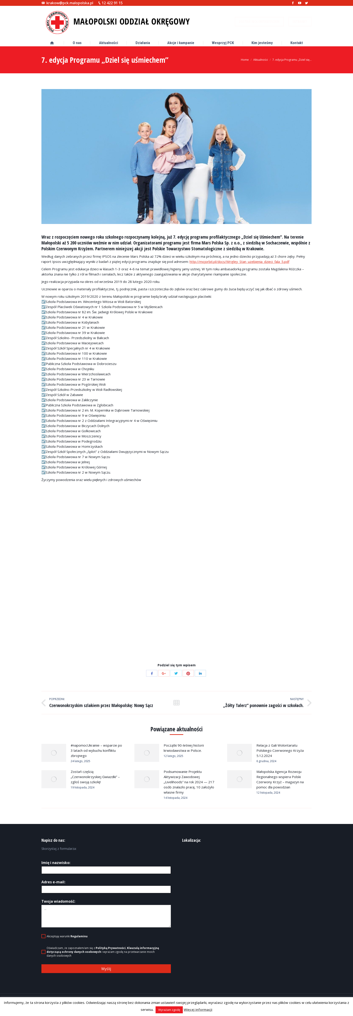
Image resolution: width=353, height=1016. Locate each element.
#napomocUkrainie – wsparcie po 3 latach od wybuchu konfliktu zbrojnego (96, 750)
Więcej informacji (198, 1009)
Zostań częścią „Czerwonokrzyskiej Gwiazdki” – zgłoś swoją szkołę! (95, 776)
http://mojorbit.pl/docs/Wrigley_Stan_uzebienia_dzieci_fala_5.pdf (239, 261)
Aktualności (260, 60)
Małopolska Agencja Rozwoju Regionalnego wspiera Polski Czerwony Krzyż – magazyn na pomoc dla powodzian (280, 779)
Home (245, 60)
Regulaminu (79, 936)
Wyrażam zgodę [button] (169, 1010)
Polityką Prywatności (111, 948)
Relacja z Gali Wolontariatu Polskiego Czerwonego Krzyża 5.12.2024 (280, 750)
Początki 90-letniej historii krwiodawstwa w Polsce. (184, 748)
